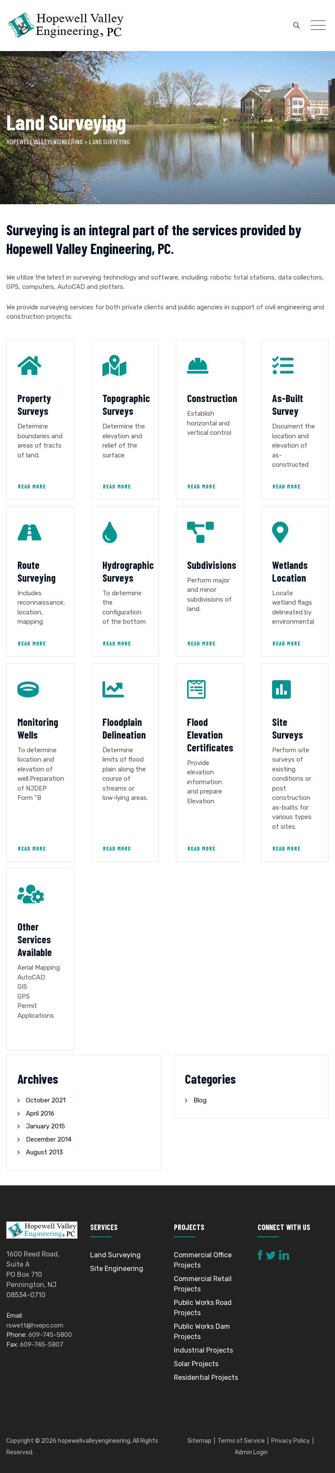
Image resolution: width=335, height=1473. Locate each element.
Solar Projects (196, 1364)
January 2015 (45, 1126)
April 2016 (40, 1113)
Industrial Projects (203, 1350)
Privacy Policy (290, 1440)
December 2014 (48, 1139)
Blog (200, 1100)
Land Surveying (115, 1255)
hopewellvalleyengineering (94, 1440)
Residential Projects (206, 1377)
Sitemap (199, 1440)
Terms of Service (241, 1440)
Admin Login (251, 1452)
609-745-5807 (41, 1344)
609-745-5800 (50, 1335)
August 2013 (44, 1152)
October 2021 (45, 1100)
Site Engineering (116, 1269)
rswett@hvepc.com (34, 1325)
